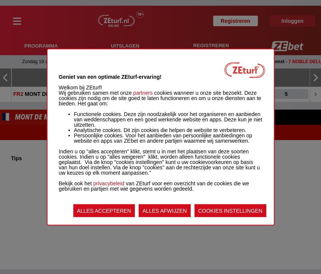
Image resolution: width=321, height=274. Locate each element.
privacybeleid (109, 183)
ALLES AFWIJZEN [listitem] (164, 211)
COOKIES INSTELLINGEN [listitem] (230, 211)
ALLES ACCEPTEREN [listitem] (104, 211)
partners (143, 93)
